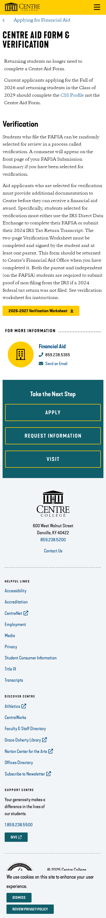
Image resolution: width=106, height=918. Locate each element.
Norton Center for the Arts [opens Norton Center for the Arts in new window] (26, 751)
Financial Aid (52, 346)
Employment (15, 624)
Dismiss (19, 897)
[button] (97, 7)
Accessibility (15, 591)
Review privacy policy (30, 909)
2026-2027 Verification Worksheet (38, 310)
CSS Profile (72, 95)
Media (10, 635)
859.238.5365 (57, 354)
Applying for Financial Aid (42, 20)
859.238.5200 (53, 540)
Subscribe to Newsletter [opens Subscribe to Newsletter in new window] (25, 774)
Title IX (10, 669)
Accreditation (16, 602)
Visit (53, 459)
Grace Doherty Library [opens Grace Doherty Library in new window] (23, 740)
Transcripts (14, 680)
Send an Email (56, 363)
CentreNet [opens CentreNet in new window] (13, 613)
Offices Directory (19, 762)
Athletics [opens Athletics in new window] (12, 706)
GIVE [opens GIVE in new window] (14, 837)
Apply (53, 412)
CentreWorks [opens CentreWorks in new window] (15, 717)
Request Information (53, 436)
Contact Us (53, 551)
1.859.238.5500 (19, 825)
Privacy (11, 647)
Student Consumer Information (31, 658)
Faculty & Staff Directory (25, 728)
